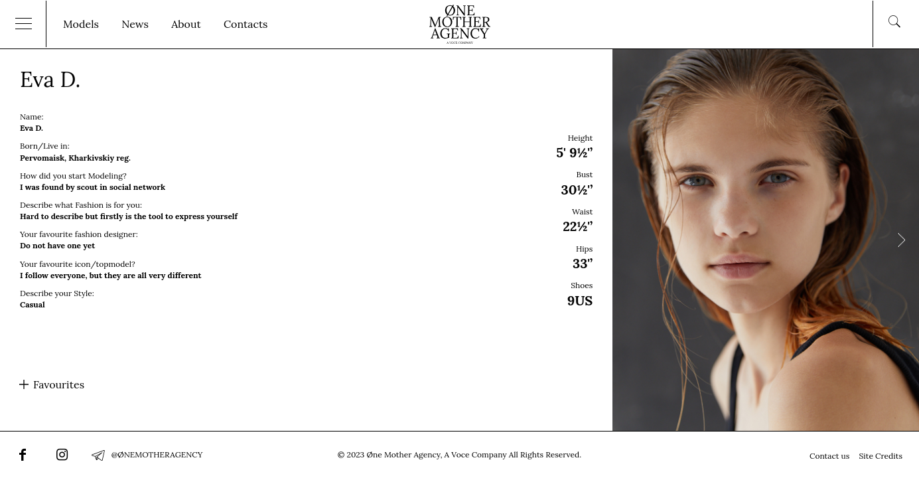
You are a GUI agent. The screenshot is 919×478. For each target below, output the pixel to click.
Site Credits (881, 456)
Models (81, 24)
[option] (459, 239)
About (185, 24)
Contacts (246, 24)
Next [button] (900, 240)
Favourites (58, 384)
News (135, 24)
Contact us (829, 456)
